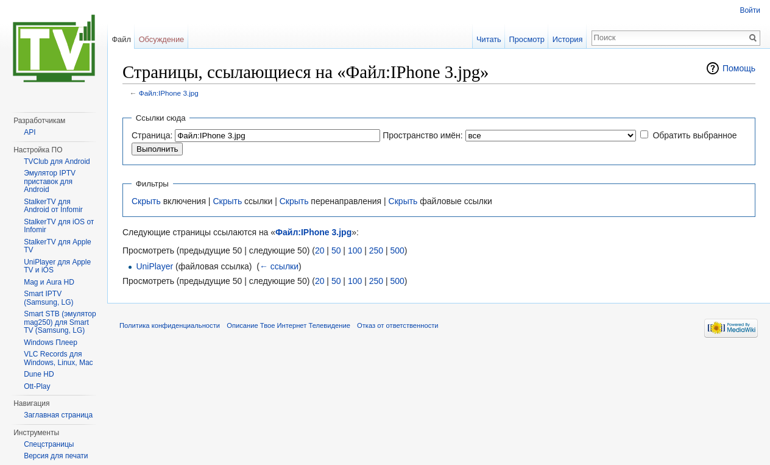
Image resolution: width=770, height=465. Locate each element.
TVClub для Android (57, 161)
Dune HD (39, 374)
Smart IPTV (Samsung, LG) (48, 298)
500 (397, 250)
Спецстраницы (49, 444)
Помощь (738, 68)
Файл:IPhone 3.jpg (169, 93)
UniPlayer (154, 266)
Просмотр (527, 39)
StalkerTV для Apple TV (57, 246)
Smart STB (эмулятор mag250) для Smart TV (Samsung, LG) (60, 322)
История (568, 39)
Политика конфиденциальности (169, 325)
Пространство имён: (423, 135)
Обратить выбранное (694, 135)
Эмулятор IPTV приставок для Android (50, 181)
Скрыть (146, 201)
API (29, 132)
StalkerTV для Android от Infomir (53, 206)
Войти (750, 10)
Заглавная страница (58, 415)
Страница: (152, 135)
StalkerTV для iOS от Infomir (59, 226)
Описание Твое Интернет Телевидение (288, 325)
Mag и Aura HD (49, 282)
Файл (120, 39)
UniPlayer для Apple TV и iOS (57, 266)
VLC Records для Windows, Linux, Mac (58, 358)
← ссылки (279, 266)
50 (336, 250)
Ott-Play (37, 386)
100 (355, 250)
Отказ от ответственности (398, 325)
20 (320, 250)
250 (376, 250)
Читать (488, 39)
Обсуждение (162, 39)
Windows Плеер (50, 342)
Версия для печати (56, 456)
